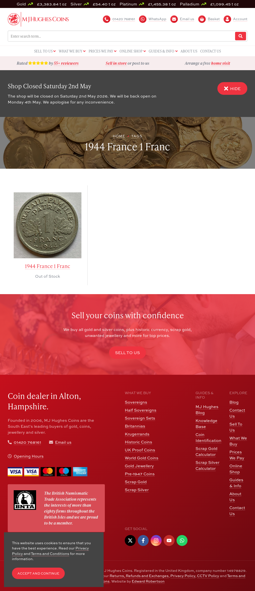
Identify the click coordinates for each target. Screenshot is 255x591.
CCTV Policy (208, 575)
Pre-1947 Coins (140, 474)
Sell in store (116, 63)
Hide (232, 88)
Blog (234, 402)
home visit (220, 63)
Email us (63, 442)
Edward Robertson (148, 581)
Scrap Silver (137, 489)
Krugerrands (137, 434)
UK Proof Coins (140, 450)
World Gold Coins (141, 458)
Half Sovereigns (140, 410)
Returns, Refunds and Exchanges (139, 575)
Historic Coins (138, 442)
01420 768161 (27, 442)
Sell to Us (127, 352)
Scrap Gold (136, 481)
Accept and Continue (38, 573)
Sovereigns (136, 402)
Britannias (135, 426)
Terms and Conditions (50, 553)
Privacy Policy (182, 575)
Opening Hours (29, 456)
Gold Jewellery (139, 466)
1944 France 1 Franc (47, 266)
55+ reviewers (66, 63)
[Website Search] (240, 36)
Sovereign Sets (140, 418)
